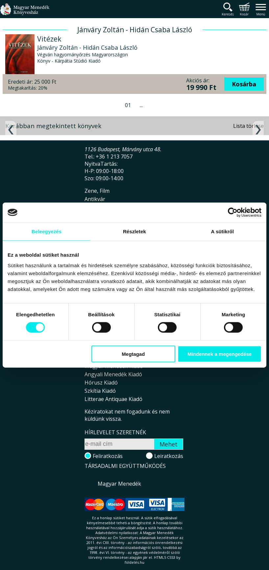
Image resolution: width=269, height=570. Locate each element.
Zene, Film (97, 190)
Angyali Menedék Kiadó (113, 374)
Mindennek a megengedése (219, 353)
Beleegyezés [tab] (46, 231)
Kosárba (244, 84)
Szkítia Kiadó (100, 390)
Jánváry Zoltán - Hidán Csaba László (87, 47)
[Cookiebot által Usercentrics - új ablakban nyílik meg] (232, 212)
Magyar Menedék (119, 483)
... (141, 105)
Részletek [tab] (134, 231)
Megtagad (133, 353)
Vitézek (49, 38)
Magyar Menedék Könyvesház (24, 13)
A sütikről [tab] (222, 231)
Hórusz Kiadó (101, 382)
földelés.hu (134, 562)
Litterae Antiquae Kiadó (113, 399)
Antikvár (95, 199)
